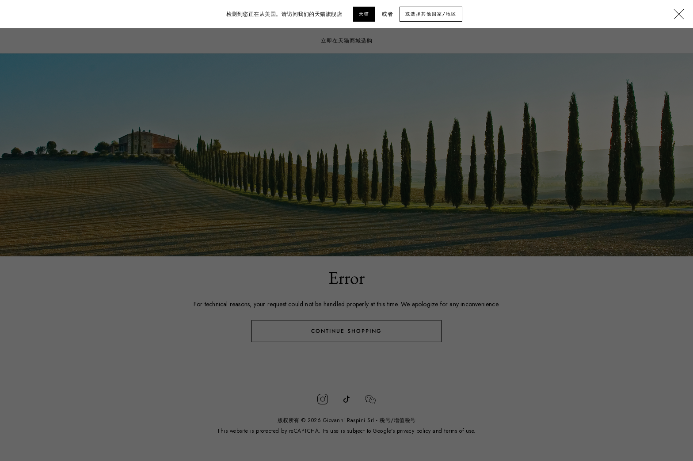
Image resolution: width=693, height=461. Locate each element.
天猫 (364, 14)
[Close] (679, 14)
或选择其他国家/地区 (431, 14)
